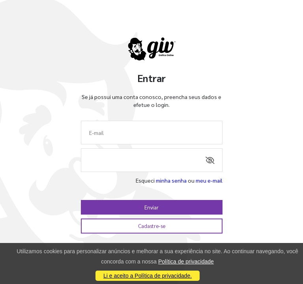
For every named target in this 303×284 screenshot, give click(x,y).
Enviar (151, 207)
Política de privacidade (186, 261)
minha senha (171, 180)
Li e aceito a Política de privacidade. (147, 276)
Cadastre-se (151, 225)
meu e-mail (209, 180)
